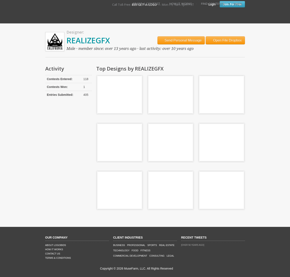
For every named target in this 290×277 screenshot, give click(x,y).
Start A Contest (146, 4)
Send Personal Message (181, 40)
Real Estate (167, 245)
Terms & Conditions (58, 258)
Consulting (156, 255)
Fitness (145, 250)
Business (119, 245)
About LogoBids (55, 245)
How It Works (180, 4)
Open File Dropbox (225, 40)
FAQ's (238, 4)
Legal (170, 255)
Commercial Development (130, 255)
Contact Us (52, 253)
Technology (121, 250)
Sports (152, 245)
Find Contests (213, 4)
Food (135, 250)
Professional (136, 245)
